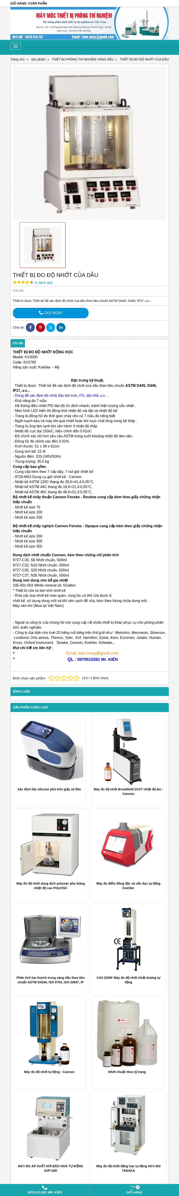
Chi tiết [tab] (17, 343)
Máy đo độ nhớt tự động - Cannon (40, 1004)
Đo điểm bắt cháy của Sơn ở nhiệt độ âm (124, 1056)
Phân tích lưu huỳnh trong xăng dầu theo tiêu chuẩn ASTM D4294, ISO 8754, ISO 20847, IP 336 (51, 982)
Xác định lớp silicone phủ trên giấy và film (49, 789)
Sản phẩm (91, 1092)
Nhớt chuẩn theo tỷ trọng (112, 1004)
